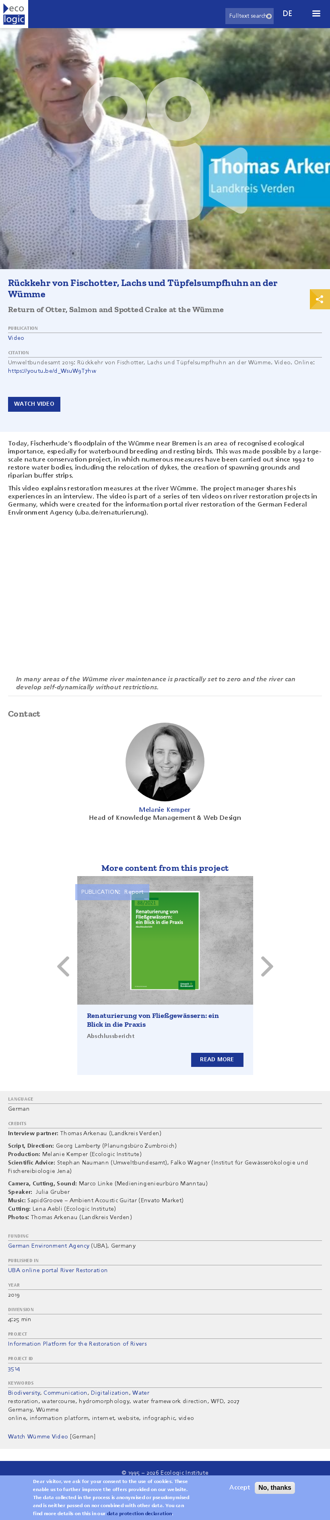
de (288, 14)
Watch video (34, 404)
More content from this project (165, 867)
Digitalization (110, 1393)
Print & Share (320, 299)
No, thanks (274, 1487)
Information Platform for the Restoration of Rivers (77, 1344)
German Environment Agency (48, 1246)
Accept (239, 1488)
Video (16, 338)
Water (140, 1393)
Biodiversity (24, 1393)
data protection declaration (139, 1514)
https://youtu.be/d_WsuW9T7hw (52, 371)
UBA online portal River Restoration (58, 1270)
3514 (14, 1368)
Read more (217, 1059)
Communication (65, 1393)
